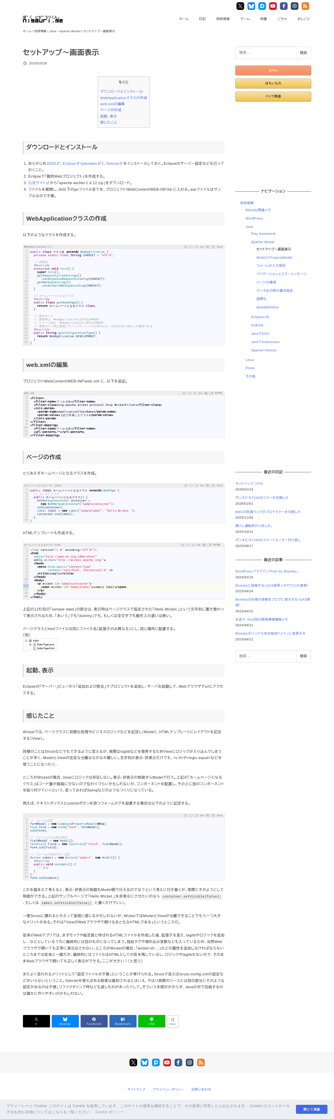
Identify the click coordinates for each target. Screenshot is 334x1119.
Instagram (295, 6)
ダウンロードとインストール (121, 91)
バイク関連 (273, 96)
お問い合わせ (201, 1089)
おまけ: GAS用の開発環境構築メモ (261, 619)
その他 (251, 376)
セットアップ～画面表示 (274, 249)
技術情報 (223, 19)
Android (257, 325)
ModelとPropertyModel (275, 257)
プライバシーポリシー (168, 1089)
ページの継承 (266, 282)
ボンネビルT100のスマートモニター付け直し (268, 540)
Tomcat (114, 163)
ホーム (184, 19)
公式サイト (39, 183)
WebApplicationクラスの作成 (123, 98)
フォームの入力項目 (271, 265)
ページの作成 (110, 110)
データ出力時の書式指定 (275, 290)
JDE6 (53, 163)
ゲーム (245, 19)
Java (249, 226)
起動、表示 (108, 116)
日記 (202, 19)
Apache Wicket (263, 242)
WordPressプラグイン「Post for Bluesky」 (267, 571)
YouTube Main (274, 6)
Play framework (263, 233)
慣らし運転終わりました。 (254, 526)
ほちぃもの (273, 83)
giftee (273, 70)
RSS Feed (306, 6)
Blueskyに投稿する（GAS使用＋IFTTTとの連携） (271, 585)
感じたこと (108, 122)
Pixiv (263, 6)
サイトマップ (136, 1089)
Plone (250, 368)
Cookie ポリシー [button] (109, 1112)
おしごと (304, 19)
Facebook (284, 6)
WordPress (254, 218)
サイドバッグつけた (249, 484)
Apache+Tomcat (264, 350)
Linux (250, 360)
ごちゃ (282, 19)
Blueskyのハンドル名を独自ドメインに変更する (270, 633)
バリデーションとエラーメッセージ (282, 274)
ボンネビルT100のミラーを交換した (262, 498)
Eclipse (71, 163)
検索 (303, 53)
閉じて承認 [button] (311, 1109)
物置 (263, 19)
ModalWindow (268, 307)
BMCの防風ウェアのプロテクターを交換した (268, 512)
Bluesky (252, 6)
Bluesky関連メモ (258, 210)
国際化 (262, 299)
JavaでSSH (260, 333)
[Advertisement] (273, 142)
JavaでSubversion (265, 342)
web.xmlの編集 (112, 104)
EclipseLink (260, 317)
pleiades (92, 163)
